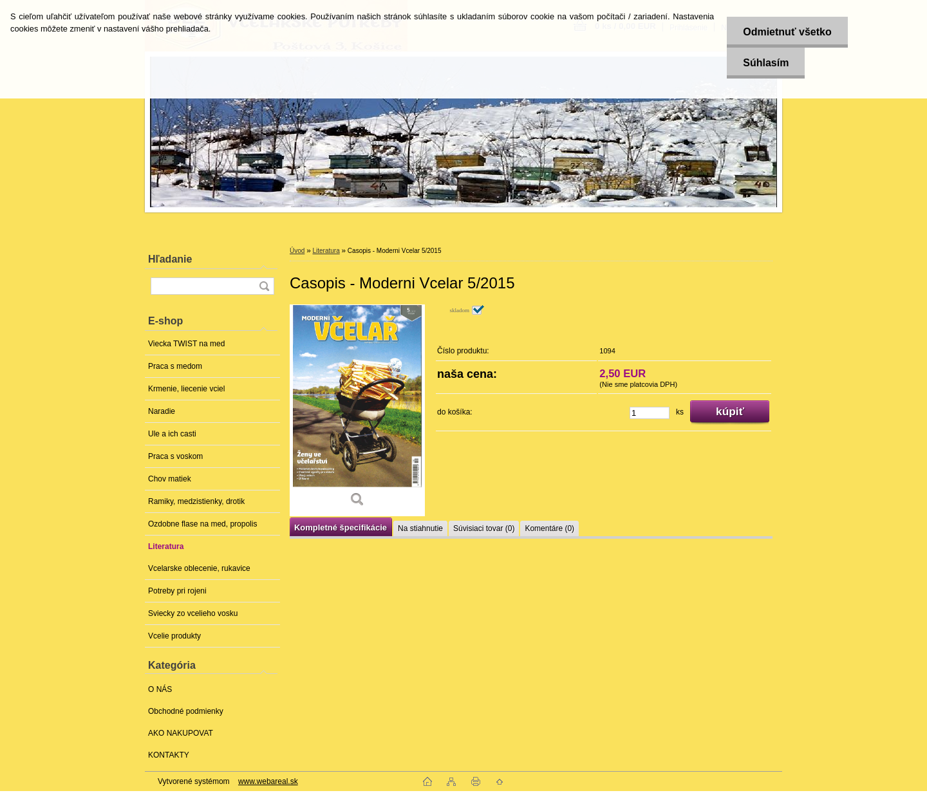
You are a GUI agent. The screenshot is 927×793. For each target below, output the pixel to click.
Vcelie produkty (174, 635)
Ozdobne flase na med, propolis (202, 523)
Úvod (297, 250)
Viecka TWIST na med (186, 343)
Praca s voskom (175, 456)
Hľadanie (170, 259)
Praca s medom (175, 366)
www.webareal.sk (268, 781)
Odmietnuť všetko (787, 31)
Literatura (165, 546)
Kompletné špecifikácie (340, 527)
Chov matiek (169, 478)
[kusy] (650, 413)
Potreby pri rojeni (177, 590)
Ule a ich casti (172, 433)
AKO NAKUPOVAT (180, 733)
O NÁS (160, 689)
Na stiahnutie (420, 528)
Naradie (161, 411)
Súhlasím (766, 62)
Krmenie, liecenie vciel (186, 388)
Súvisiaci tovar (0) (483, 528)
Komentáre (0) (549, 528)
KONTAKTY (168, 755)
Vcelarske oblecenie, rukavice (199, 568)
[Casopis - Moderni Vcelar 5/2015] (357, 410)
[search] (264, 286)
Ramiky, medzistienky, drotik (196, 501)
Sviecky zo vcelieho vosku (193, 613)
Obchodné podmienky (185, 711)
